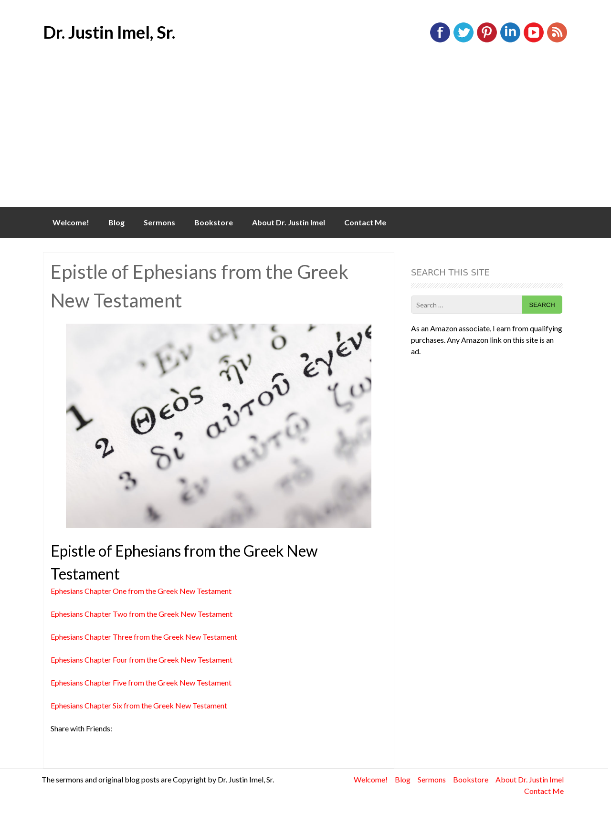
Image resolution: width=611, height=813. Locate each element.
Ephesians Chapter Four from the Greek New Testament (141, 659)
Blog (116, 222)
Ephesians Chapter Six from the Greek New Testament (139, 705)
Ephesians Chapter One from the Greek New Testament (141, 590)
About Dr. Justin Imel (288, 222)
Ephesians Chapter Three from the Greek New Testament (144, 636)
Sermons (159, 222)
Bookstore (213, 222)
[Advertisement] (305, 135)
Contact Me (365, 222)
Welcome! (71, 222)
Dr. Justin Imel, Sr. (109, 31)
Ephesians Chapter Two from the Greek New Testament (141, 613)
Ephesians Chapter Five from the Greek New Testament (141, 682)
